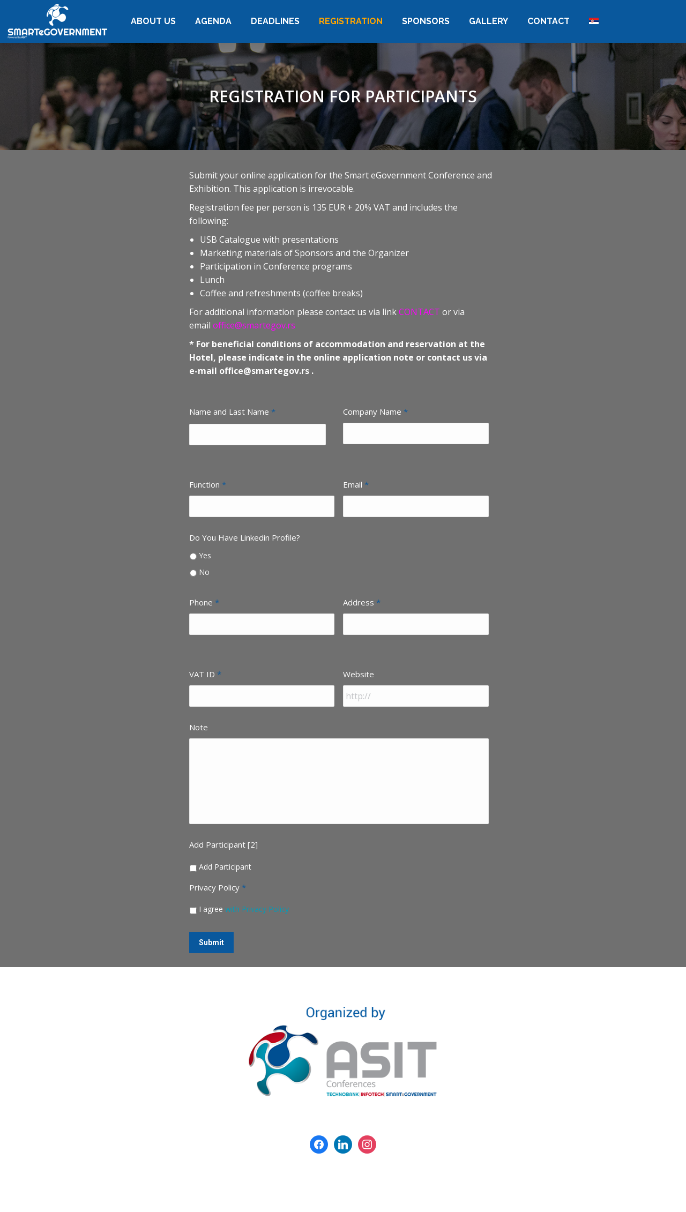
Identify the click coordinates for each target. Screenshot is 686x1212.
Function (207, 484)
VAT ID (205, 674)
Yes (205, 555)
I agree (244, 909)
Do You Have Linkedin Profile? (244, 537)
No (204, 572)
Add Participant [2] (223, 844)
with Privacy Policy (257, 909)
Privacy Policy (217, 887)
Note (198, 727)
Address (362, 602)
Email (356, 484)
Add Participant (225, 867)
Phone (204, 602)
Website (358, 674)
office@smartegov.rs (254, 325)
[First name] (257, 434)
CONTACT (420, 312)
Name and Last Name (232, 411)
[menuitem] (153, 21)
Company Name (375, 411)
